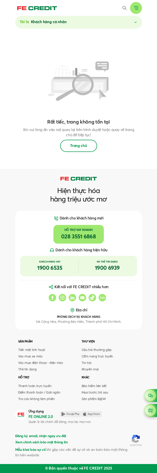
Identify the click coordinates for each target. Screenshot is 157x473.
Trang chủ (78, 146)
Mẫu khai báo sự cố (30, 450)
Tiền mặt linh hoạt (31, 350)
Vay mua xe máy (30, 356)
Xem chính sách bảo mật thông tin (41, 442)
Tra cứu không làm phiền (36, 399)
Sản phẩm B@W (94, 399)
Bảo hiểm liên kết (94, 386)
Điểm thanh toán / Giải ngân (39, 392)
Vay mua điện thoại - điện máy (40, 363)
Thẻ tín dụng (27, 369)
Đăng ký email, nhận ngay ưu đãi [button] (40, 436)
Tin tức (87, 363)
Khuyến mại (90, 369)
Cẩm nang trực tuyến (97, 356)
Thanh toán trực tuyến (35, 386)
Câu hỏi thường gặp (97, 350)
